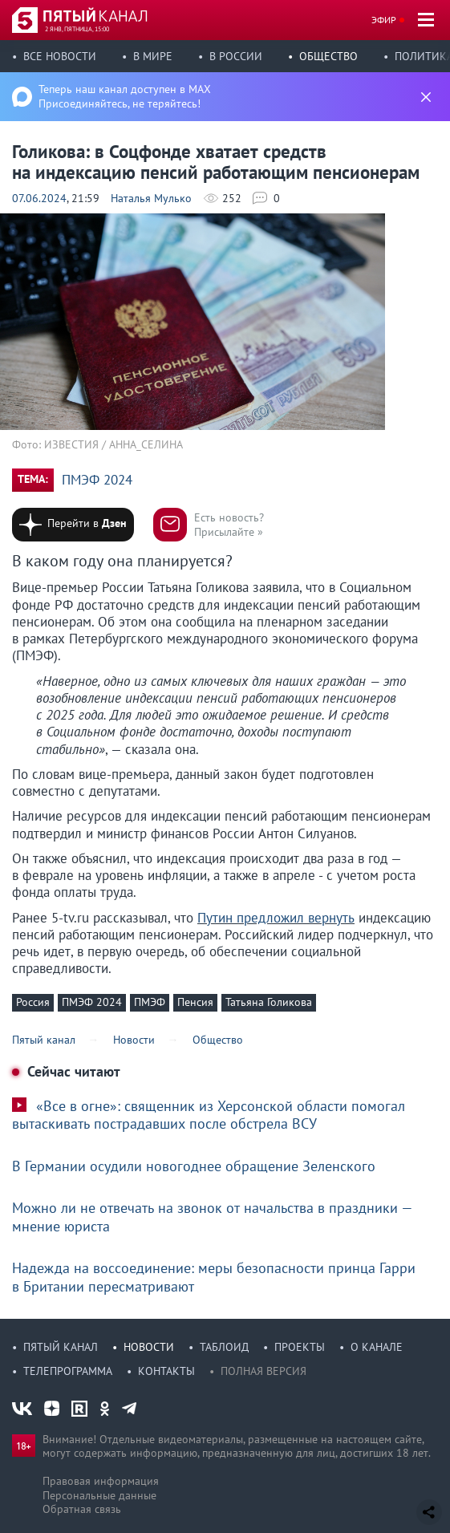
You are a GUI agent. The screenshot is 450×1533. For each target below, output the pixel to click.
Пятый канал (60, 1347)
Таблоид (224, 1347)
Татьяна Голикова (268, 1002)
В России (235, 56)
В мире (152, 56)
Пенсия (195, 1002)
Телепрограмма (67, 1371)
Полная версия (263, 1371)
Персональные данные (99, 1495)
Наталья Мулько (151, 198)
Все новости (59, 56)
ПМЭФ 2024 (97, 480)
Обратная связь (82, 1509)
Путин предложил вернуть (276, 918)
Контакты (166, 1371)
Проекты (299, 1347)
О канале (377, 1347)
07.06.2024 (39, 198)
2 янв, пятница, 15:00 (77, 29)
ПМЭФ (149, 1002)
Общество (328, 56)
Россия (33, 1002)
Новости (149, 1347)
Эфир (383, 20)
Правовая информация (101, 1481)
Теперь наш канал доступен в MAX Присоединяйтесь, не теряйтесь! (125, 96)
